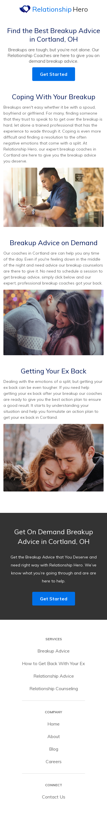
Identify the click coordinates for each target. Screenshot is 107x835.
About (53, 736)
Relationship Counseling (53, 688)
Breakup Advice (53, 651)
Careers (54, 761)
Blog (53, 749)
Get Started (53, 74)
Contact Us (53, 797)
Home (53, 724)
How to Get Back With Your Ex (53, 663)
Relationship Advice (53, 676)
